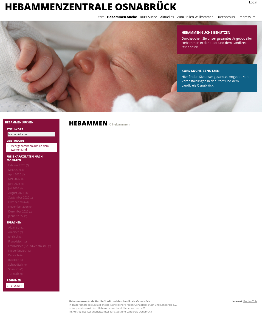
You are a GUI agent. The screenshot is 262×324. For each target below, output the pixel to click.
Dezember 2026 (20, 211)
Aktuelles (167, 17)
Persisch (15, 255)
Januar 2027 (17, 216)
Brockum (16, 285)
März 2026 (16, 170)
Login (253, 2)
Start (100, 17)
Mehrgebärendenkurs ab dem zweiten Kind (30, 147)
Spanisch (15, 269)
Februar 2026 (18, 165)
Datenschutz (226, 17)
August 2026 (18, 193)
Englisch (15, 236)
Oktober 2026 (18, 202)
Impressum (247, 17)
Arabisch (15, 232)
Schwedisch (17, 264)
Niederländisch (19, 250)
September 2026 (20, 197)
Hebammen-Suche (122, 17)
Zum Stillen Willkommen (195, 17)
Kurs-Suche (148, 17)
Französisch (17, 241)
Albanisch (16, 227)
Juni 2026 (16, 183)
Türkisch (15, 273)
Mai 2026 (15, 179)
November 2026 (20, 206)
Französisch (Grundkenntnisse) (29, 246)
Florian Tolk (250, 301)
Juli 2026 (15, 188)
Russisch (15, 259)
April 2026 (16, 174)
